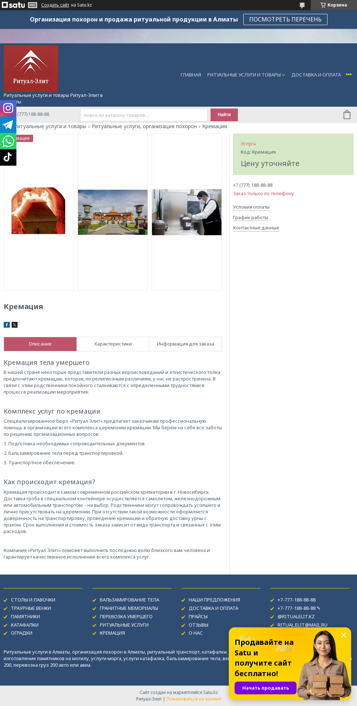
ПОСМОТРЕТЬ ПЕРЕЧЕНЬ (285, 19)
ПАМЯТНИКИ (25, 616)
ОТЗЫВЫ (198, 625)
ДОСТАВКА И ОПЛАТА (316, 74)
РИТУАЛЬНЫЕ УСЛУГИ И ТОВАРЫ (244, 74)
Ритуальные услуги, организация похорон (144, 126)
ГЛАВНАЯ (191, 74)
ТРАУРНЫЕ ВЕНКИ (31, 608)
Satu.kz (210, 692)
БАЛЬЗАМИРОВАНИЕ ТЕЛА (129, 599)
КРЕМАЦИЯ (112, 633)
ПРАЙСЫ (198, 616)
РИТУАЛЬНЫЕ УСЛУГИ (124, 625)
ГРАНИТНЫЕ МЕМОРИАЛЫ (129, 608)
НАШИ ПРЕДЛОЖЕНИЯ (214, 599)
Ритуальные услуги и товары (50, 126)
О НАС (196, 633)
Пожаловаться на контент (193, 699)
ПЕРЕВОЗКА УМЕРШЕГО (126, 616)
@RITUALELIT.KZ (296, 616)
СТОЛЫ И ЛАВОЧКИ (33, 599)
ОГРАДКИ (21, 633)
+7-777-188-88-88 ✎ (299, 608)
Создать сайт (55, 5)
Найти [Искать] (224, 114)
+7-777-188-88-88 (296, 599)
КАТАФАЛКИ (25, 625)
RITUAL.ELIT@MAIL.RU (302, 625)
